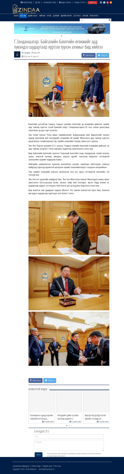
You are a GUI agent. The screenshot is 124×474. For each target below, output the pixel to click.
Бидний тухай (47, 466)
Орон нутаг (94, 16)
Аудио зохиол (65, 2)
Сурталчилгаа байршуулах (21, 466)
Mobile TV (92, 2)
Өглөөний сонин (50, 2)
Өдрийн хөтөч (66, 16)
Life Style (77, 16)
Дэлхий (56, 16)
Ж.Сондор (26, 52)
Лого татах (57, 466)
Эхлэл (16, 16)
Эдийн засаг (33, 16)
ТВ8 (37, 2)
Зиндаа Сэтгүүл (79, 2)
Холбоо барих (36, 466)
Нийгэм (42, 16)
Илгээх (38, 454)
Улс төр (23, 16)
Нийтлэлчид (26, 2)
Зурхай (85, 16)
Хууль (49, 16)
